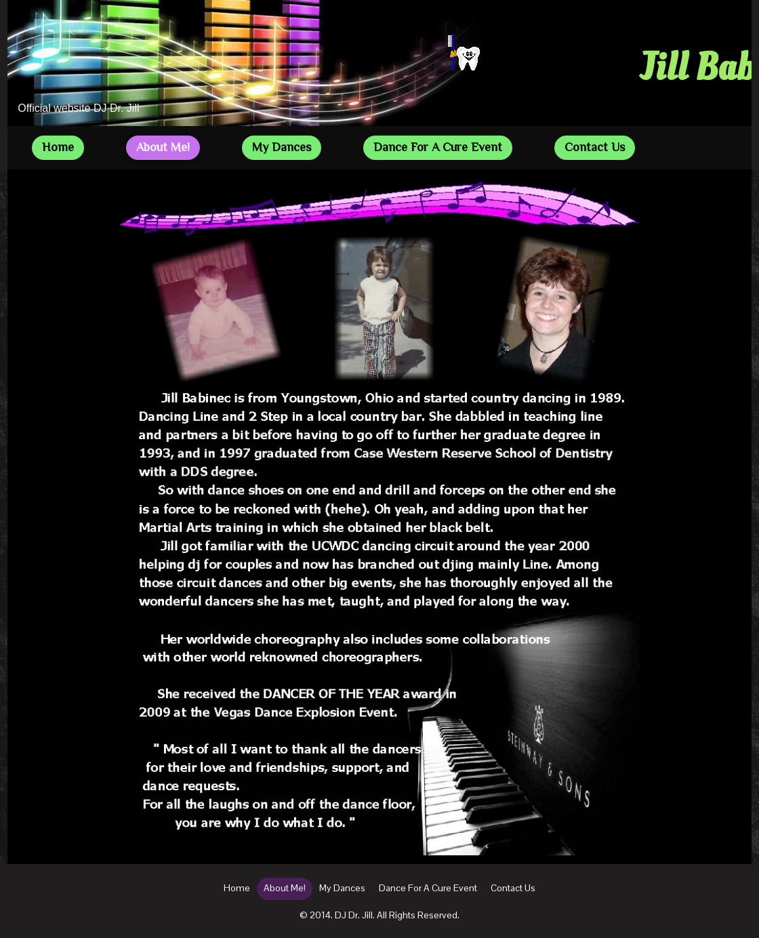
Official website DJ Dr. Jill (78, 108)
